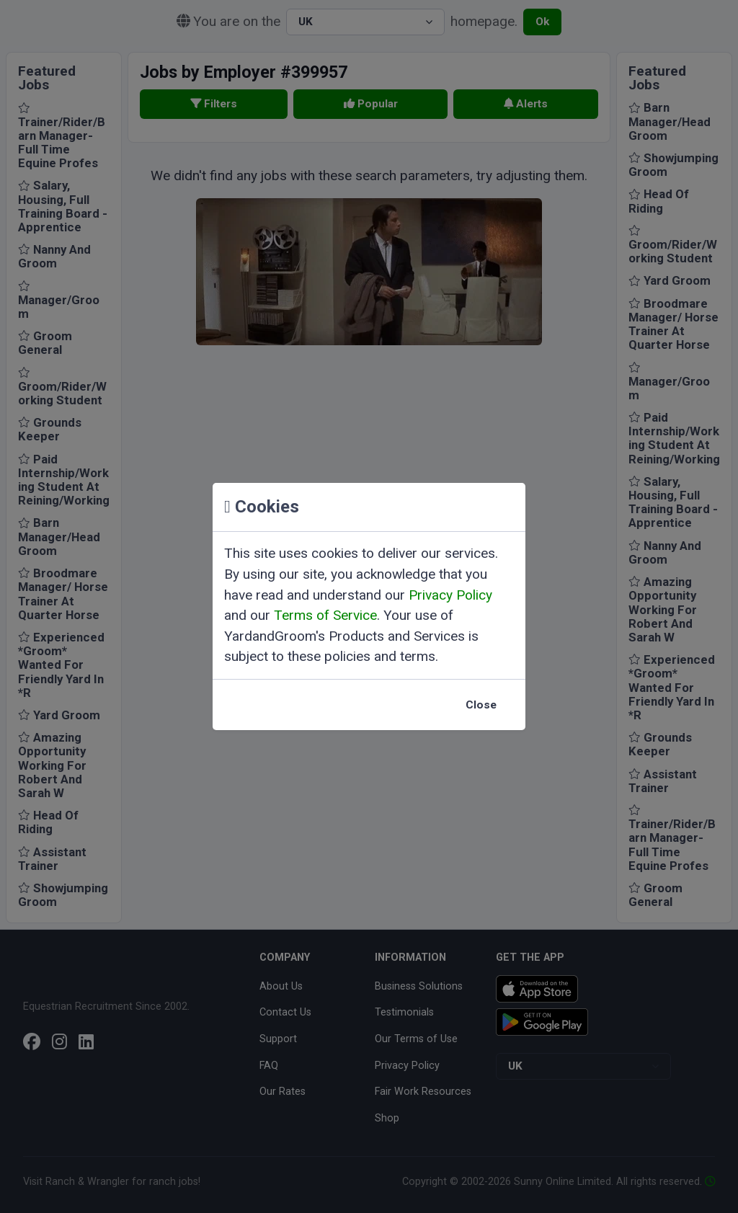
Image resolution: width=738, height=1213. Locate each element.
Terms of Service (325, 615)
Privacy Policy (450, 595)
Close (481, 704)
